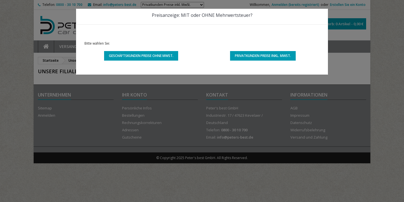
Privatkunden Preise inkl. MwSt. (263, 55)
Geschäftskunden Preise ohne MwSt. (141, 55)
